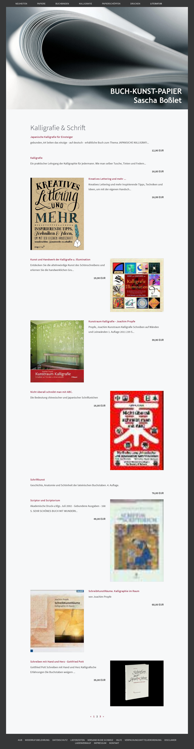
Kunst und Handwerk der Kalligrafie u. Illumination (60, 259)
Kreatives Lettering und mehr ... (107, 179)
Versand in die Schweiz (100, 739)
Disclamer (170, 739)
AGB (20, 739)
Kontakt (114, 742)
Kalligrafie (36, 158)
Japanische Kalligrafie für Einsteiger (51, 137)
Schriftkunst (37, 479)
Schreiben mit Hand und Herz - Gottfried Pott (57, 661)
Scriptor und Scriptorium (45, 500)
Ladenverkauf (83, 742)
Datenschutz (60, 739)
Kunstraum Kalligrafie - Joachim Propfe (112, 321)
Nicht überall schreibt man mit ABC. (51, 392)
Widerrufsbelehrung (37, 739)
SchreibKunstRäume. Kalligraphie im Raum (114, 591)
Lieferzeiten (77, 739)
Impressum (100, 742)
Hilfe (119, 739)
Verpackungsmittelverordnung (143, 739)
